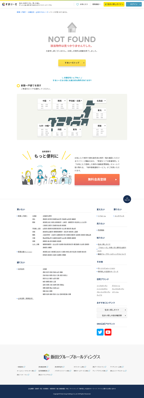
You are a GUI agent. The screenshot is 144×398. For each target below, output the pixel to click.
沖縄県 (50, 247)
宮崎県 (87, 244)
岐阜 (44, 281)
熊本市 (71, 244)
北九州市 (55, 244)
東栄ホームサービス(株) (81, 371)
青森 (44, 272)
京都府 (68, 235)
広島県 (55, 238)
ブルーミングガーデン (103, 292)
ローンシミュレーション (106, 268)
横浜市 (59, 222)
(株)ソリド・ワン (22, 375)
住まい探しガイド (113, 4)
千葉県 (45, 225)
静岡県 (56, 231)
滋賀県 (78, 235)
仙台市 (59, 219)
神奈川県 (54, 222)
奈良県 (83, 235)
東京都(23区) (47, 252)
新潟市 (59, 228)
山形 (57, 272)
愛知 (51, 281)
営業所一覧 (38, 389)
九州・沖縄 (35, 244)
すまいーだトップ (72, 63)
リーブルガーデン (102, 286)
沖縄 (69, 294)
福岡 (44, 294)
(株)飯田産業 (42, 367)
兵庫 (54, 285)
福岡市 (49, 244)
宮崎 (61, 294)
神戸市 (63, 235)
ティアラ (99, 295)
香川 (47, 291)
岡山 (51, 288)
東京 (61, 275)
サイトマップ (74, 389)
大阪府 (45, 235)
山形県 (69, 219)
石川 (47, 278)
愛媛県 (45, 241)
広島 (54, 288)
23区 (48, 222)
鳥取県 (69, 238)
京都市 (73, 235)
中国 (33, 238)
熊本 (54, 294)
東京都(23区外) (56, 252)
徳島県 (54, 241)
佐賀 (47, 294)
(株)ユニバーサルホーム (117, 371)
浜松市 (66, 231)
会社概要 (31, 389)
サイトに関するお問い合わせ (107, 389)
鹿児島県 (76, 244)
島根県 (74, 238)
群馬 (51, 275)
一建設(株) (20, 367)
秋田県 (64, 219)
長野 (57, 278)
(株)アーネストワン (98, 367)
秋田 (54, 272)
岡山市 (49, 238)
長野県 (50, 228)
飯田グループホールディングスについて (112, 254)
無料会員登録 (97, 179)
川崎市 (65, 222)
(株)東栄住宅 (58, 367)
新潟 (44, 278)
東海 (33, 231)
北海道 (34, 216)
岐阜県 (71, 231)
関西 (33, 235)
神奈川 (65, 275)
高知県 (59, 241)
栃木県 (59, 225)
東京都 (45, 222)
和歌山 (62, 285)
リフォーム (102, 216)
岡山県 (45, 238)
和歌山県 (88, 235)
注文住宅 (21, 269)
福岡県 (45, 244)
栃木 (47, 275)
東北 (33, 219)
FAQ (67, 389)
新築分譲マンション (25, 252)
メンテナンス (119, 216)
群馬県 (64, 225)
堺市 (48, 235)
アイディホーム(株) (116, 367)
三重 (54, 281)
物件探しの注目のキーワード (108, 271)
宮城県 (54, 219)
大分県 (82, 244)
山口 (57, 288)
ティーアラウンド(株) (99, 371)
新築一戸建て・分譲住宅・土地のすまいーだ (32, 12)
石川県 (64, 228)
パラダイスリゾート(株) (62, 371)
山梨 (54, 278)
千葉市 (49, 225)
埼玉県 (77, 222)
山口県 (64, 238)
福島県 (74, 219)
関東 (33, 222)
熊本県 (66, 244)
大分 (57, 294)
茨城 (44, 275)
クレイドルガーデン (118, 289)
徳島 (44, 291)
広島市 (59, 238)
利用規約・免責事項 (49, 389)
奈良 (57, 285)
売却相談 (101, 230)
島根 (47, 288)
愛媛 (51, 291)
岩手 (47, 272)
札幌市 (49, 216)
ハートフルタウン (102, 289)
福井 (51, 278)
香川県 (50, 241)
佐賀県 (61, 244)
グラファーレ (116, 286)
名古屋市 (50, 231)
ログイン (133, 4)
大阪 (51, 285)
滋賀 (44, 285)
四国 (33, 241)
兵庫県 (59, 235)
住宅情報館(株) (42, 371)
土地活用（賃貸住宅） (26, 298)
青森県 (45, 219)
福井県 (69, 228)
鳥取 (44, 288)
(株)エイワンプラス (44, 375)
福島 (61, 272)
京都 (47, 285)
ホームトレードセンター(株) (25, 371)
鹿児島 (65, 294)
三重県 (76, 231)
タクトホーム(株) (79, 367)
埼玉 (54, 275)
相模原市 (70, 222)
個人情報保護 (61, 389)
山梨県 (45, 228)
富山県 (74, 228)
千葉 (57, 275)
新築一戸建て (22, 216)
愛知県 (45, 231)
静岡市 (60, 231)
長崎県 (45, 247)
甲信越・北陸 (36, 228)
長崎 (51, 294)
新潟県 (54, 228)
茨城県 (55, 225)
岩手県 (50, 219)
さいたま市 (82, 222)
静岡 (47, 281)
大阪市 (53, 235)
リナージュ (115, 292)
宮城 (51, 272)
